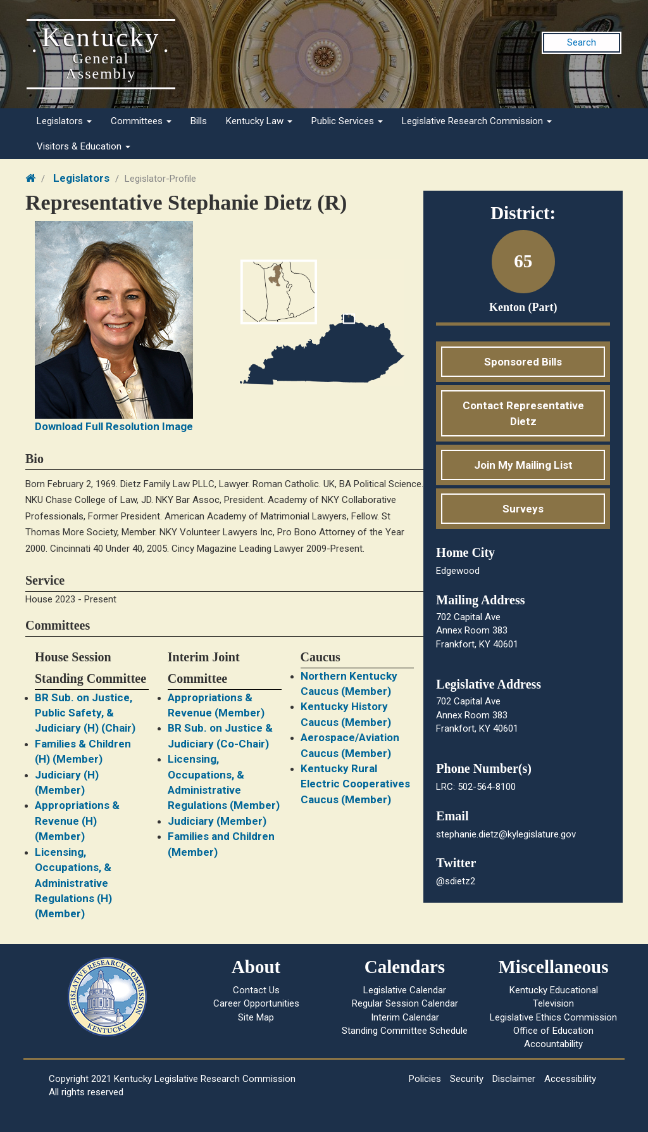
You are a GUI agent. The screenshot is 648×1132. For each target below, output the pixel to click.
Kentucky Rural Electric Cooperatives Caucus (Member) (355, 784)
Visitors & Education (83, 146)
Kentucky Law (259, 121)
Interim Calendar (405, 1017)
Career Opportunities (256, 1003)
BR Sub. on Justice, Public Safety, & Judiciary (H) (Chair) (85, 713)
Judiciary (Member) (217, 821)
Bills (198, 121)
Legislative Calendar (404, 990)
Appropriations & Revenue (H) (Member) (77, 821)
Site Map (256, 1017)
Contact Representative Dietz (523, 413)
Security (466, 1078)
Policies (425, 1078)
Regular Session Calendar (405, 1003)
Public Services (347, 121)
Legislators (64, 121)
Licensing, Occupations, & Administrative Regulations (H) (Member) (73, 883)
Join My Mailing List (523, 465)
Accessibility (570, 1078)
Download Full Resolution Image (114, 426)
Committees (141, 121)
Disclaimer (513, 1078)
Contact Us (256, 990)
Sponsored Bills (523, 361)
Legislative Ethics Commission (553, 1017)
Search (581, 42)
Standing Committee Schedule (405, 1030)
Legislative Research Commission (477, 121)
